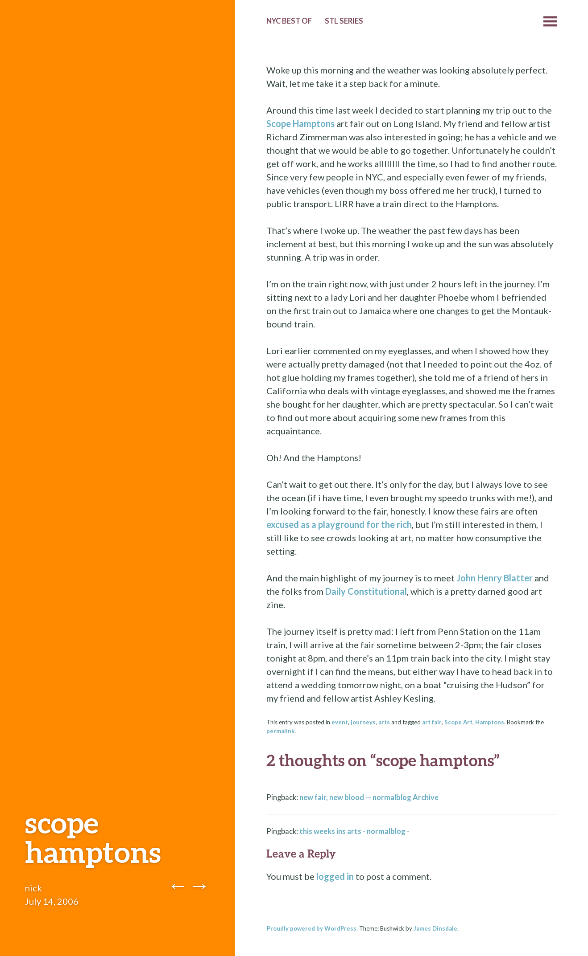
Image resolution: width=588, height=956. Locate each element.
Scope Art (458, 722)
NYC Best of (289, 20)
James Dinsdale (435, 928)
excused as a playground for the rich (339, 524)
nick (33, 887)
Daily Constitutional (366, 591)
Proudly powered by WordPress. (312, 928)
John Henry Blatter (494, 577)
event (339, 722)
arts (384, 722)
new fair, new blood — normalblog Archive (369, 797)
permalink (280, 731)
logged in (335, 876)
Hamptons (489, 722)
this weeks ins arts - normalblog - (354, 831)
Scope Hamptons (300, 123)
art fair (432, 722)
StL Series (344, 20)
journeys (363, 722)
